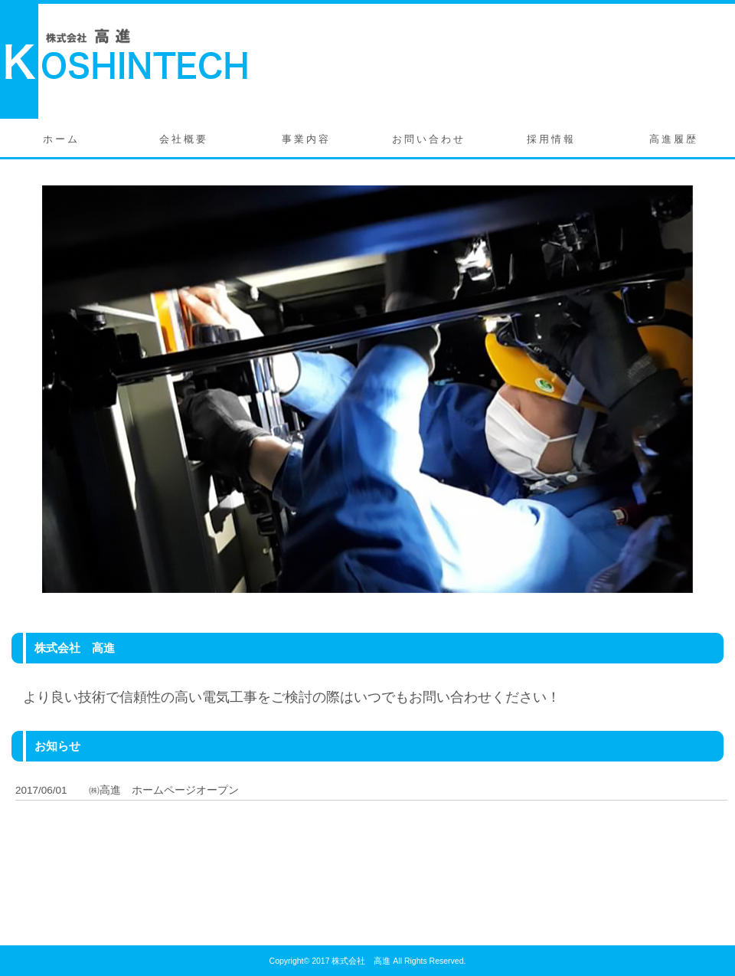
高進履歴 (673, 139)
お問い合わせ (429, 139)
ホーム (61, 139)
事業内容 (306, 139)
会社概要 (183, 139)
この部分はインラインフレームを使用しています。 (371, 840)
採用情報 (551, 139)
